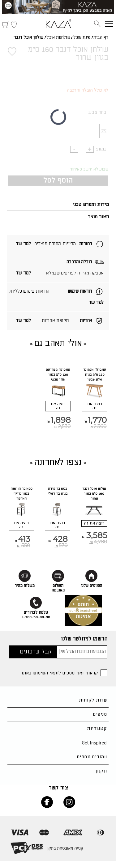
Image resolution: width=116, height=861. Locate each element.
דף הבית (101, 37)
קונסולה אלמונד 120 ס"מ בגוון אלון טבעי (94, 374)
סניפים (100, 714)
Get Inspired (94, 743)
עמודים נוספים (92, 757)
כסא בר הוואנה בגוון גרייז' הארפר (21, 494)
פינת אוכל (81, 37)
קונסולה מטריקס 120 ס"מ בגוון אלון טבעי (58, 374)
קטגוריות (97, 728)
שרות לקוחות (93, 700)
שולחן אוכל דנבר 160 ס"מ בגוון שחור (94, 494)
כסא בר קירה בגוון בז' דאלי (57, 491)
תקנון (101, 771)
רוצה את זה (94, 406)
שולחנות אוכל (58, 37)
